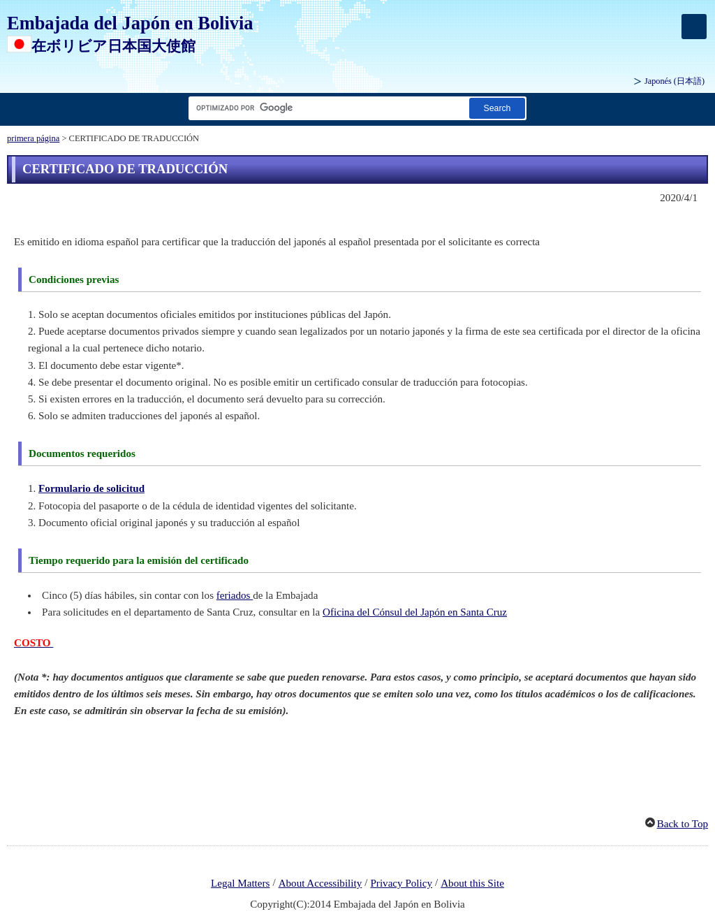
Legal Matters (240, 883)
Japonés (674, 81)
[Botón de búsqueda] (497, 108)
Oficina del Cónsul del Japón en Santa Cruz (415, 612)
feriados (234, 595)
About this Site (472, 883)
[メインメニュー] (694, 26)
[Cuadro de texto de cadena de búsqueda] (326, 108)
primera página (33, 138)
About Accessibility (320, 883)
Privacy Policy (401, 883)
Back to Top (682, 823)
